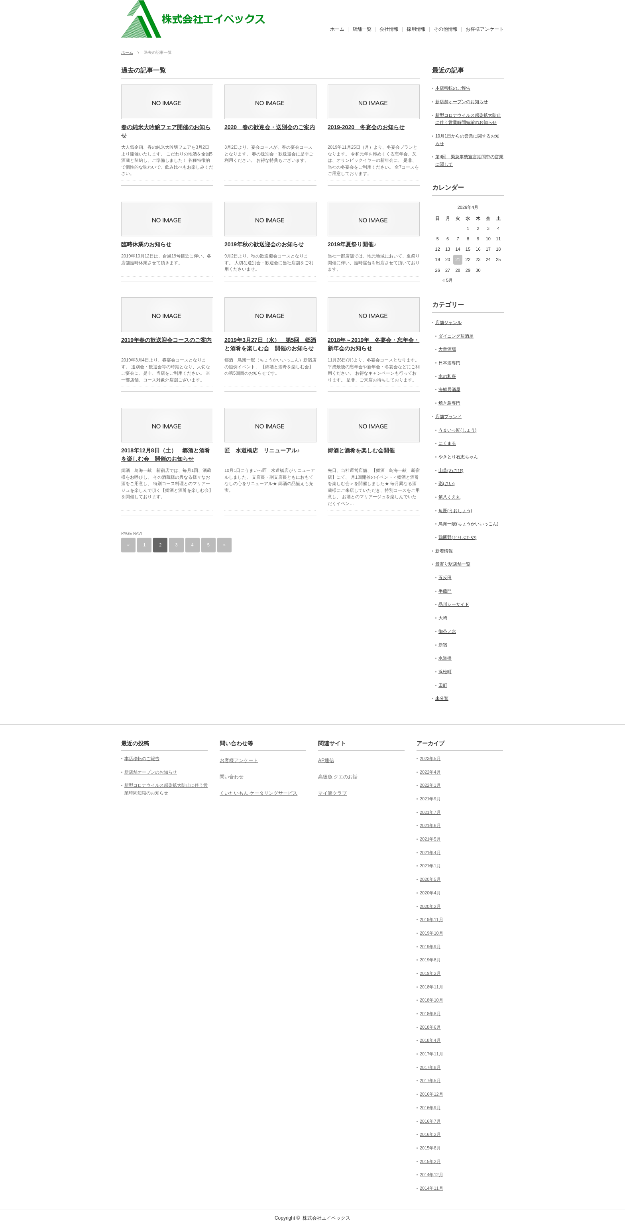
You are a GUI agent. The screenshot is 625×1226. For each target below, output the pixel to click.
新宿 (442, 644)
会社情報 (389, 29)
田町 (442, 685)
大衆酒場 (447, 349)
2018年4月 (430, 1040)
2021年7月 (430, 812)
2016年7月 (430, 1121)
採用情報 (416, 29)
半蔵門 (445, 591)
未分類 (441, 698)
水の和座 (447, 376)
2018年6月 (430, 1027)
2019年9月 (430, 946)
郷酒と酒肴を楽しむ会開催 (361, 450)
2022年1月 (430, 785)
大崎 (442, 617)
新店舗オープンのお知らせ (461, 101)
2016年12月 (431, 1094)
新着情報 (444, 550)
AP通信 (326, 760)
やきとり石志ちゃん (458, 456)
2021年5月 (430, 839)
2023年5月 (430, 758)
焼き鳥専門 (449, 403)
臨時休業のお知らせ (146, 244)
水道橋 (445, 658)
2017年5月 (430, 1080)
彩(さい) (446, 483)
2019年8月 (430, 959)
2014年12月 (431, 1174)
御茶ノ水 (447, 631)
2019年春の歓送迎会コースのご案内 (166, 340)
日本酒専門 (449, 362)
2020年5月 (430, 879)
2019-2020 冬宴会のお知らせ (366, 127)
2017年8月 (430, 1067)
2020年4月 (430, 892)
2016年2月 (430, 1134)
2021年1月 (430, 865)
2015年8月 (430, 1147)
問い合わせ (232, 777)
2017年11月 (431, 1053)
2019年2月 (430, 973)
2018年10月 (431, 1000)
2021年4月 (430, 852)
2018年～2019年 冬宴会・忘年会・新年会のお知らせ (373, 344)
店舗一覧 (361, 29)
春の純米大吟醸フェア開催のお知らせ (165, 131)
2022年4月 (430, 772)
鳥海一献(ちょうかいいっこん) (468, 523)
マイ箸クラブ (332, 793)
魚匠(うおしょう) (455, 510)
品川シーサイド (453, 604)
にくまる (447, 443)
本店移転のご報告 (452, 88)
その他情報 (446, 29)
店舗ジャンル (448, 322)
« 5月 (447, 280)
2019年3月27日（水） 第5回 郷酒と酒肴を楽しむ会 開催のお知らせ (270, 344)
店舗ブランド (448, 416)
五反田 (445, 577)
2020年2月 (430, 906)
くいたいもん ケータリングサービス (258, 793)
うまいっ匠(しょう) (457, 430)
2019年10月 (431, 933)
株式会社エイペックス (326, 1218)
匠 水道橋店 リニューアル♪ (262, 450)
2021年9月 (430, 798)
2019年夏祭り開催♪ (352, 244)
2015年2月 (430, 1161)
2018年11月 (431, 986)
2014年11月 (431, 1188)
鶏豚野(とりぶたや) (457, 537)
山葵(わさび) (450, 470)
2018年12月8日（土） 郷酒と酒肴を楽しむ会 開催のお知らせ (165, 454)
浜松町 (445, 671)
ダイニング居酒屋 (456, 336)
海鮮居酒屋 (449, 389)
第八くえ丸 (449, 497)
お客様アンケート (485, 29)
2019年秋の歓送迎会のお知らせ (264, 244)
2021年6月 (430, 825)
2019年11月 (431, 919)
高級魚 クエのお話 (338, 777)
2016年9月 (430, 1107)
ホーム (337, 29)
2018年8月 (430, 1013)
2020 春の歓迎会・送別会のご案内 (269, 127)
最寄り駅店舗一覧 (452, 564)
